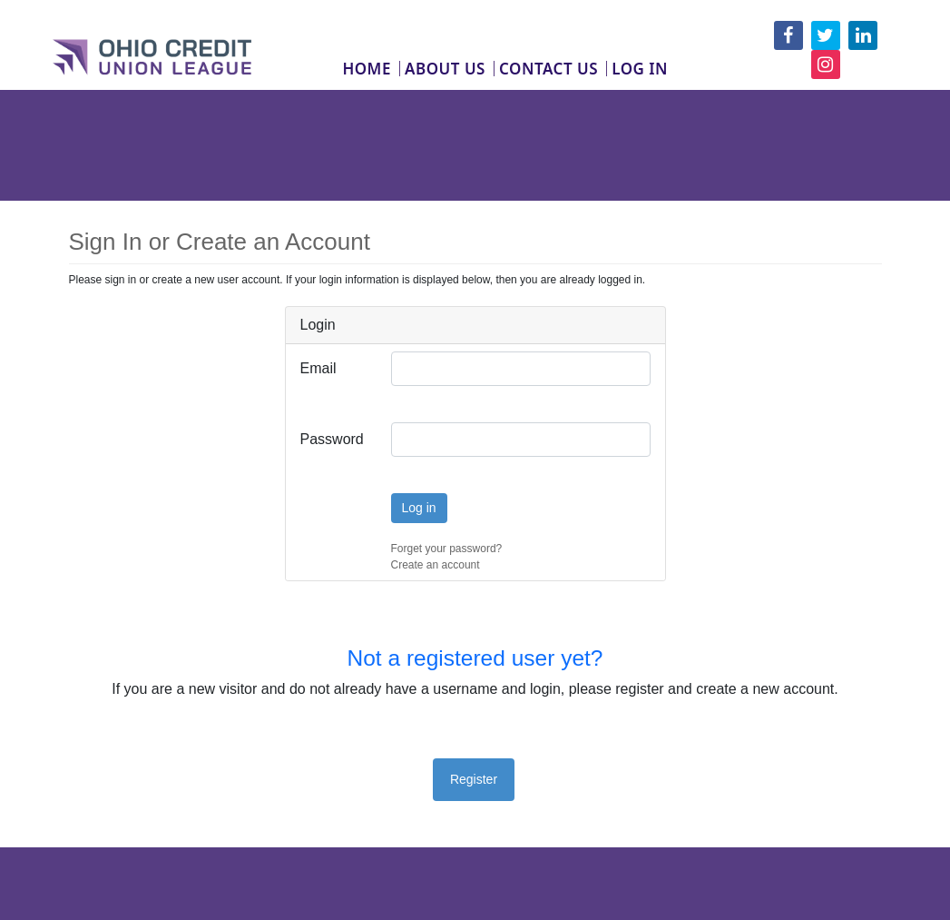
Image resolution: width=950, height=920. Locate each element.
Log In (640, 68)
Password (332, 439)
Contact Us (548, 68)
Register (473, 779)
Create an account (435, 565)
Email (318, 368)
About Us (445, 68)
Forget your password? (447, 548)
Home (366, 68)
